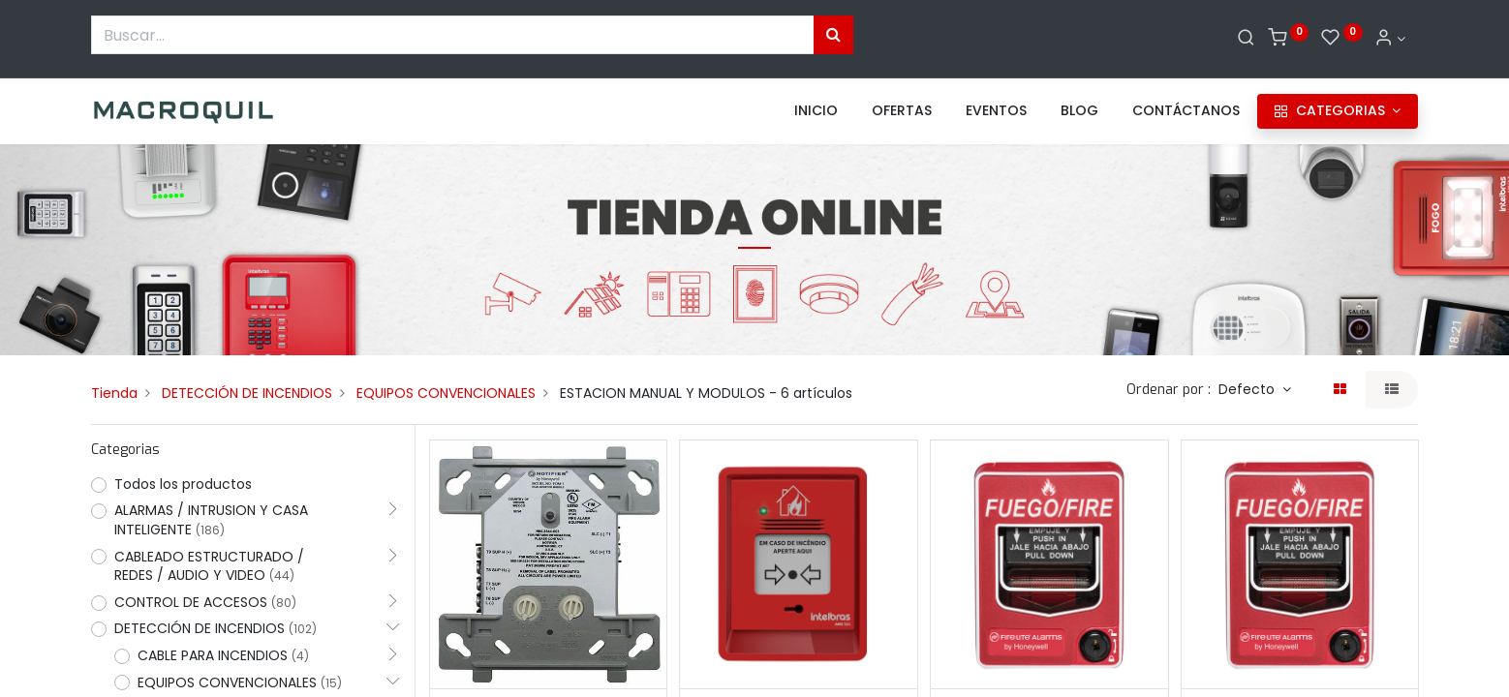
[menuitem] (816, 111)
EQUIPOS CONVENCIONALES (446, 393)
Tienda (114, 393)
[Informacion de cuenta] (1389, 38)
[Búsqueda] (833, 34)
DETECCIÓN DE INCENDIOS (247, 393)
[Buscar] (1246, 38)
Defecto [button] (1248, 389)
